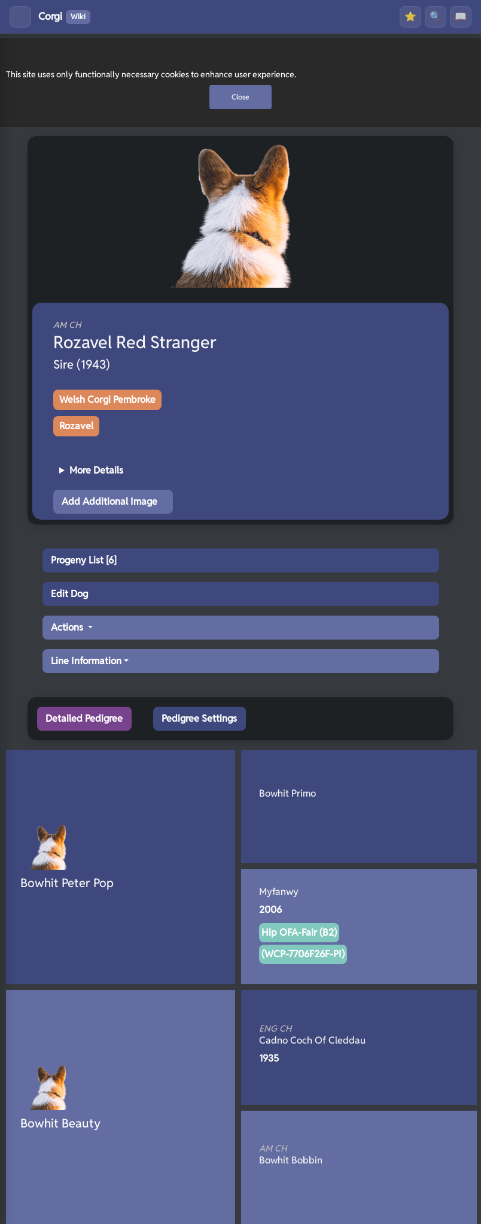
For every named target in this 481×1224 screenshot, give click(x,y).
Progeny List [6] (84, 560)
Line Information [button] (86, 661)
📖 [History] (461, 16)
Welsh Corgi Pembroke (107, 399)
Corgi (64, 17)
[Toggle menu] (20, 17)
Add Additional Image (109, 501)
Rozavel (76, 426)
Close (240, 96)
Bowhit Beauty (60, 1123)
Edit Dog (69, 593)
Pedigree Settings (199, 718)
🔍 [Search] (436, 16)
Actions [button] (68, 627)
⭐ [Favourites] (410, 16)
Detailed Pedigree (84, 718)
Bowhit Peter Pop (67, 883)
